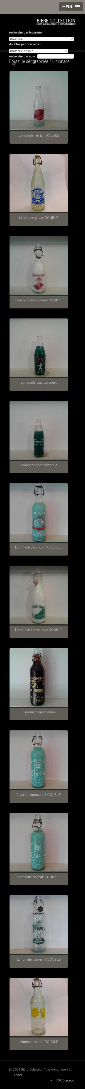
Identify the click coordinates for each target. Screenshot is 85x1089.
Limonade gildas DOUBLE (38, 217)
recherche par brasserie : (26, 32)
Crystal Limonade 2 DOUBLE (39, 794)
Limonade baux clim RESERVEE (39, 547)
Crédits (17, 1075)
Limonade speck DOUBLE (38, 1041)
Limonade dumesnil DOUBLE (39, 959)
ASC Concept (65, 1080)
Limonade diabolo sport (39, 382)
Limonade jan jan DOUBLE (39, 135)
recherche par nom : (22, 56)
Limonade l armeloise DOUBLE (38, 629)
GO (14, 64)
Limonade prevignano (38, 712)
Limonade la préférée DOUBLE (38, 300)
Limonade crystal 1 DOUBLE (39, 876)
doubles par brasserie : (25, 44)
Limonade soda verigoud (38, 465)
